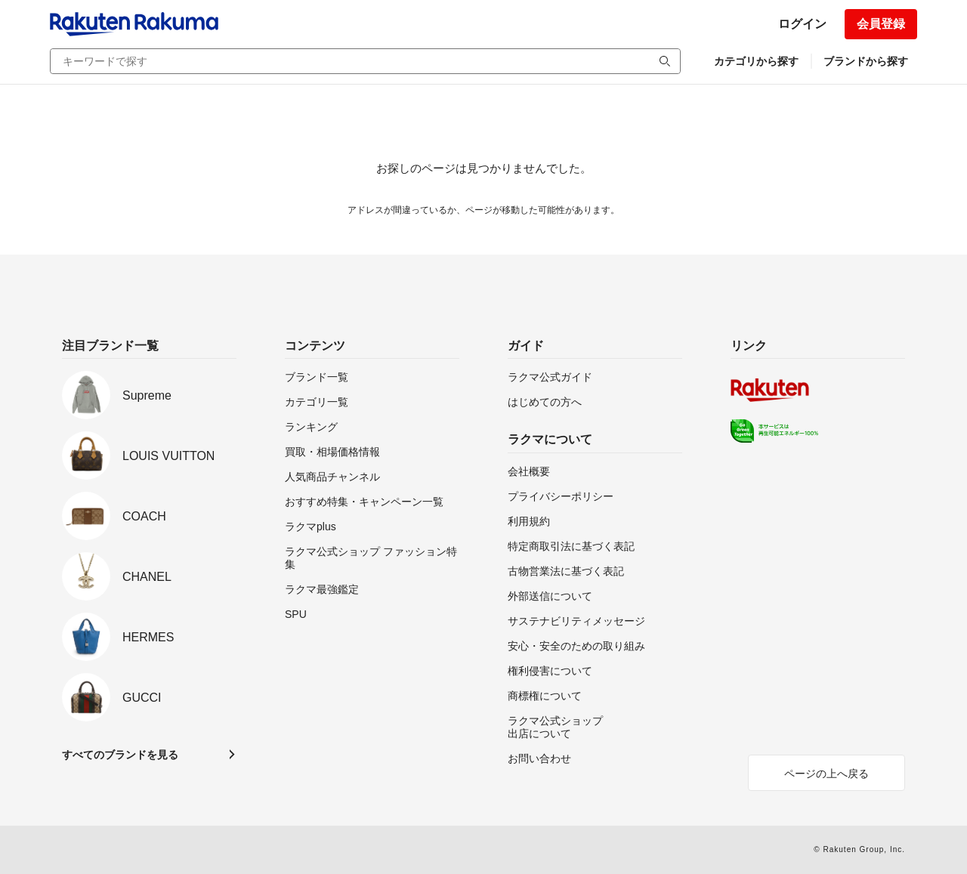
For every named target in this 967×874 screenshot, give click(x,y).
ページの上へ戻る (826, 773)
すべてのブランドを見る (120, 755)
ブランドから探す (865, 61)
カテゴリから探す (756, 61)
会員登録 (881, 23)
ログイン (802, 23)
